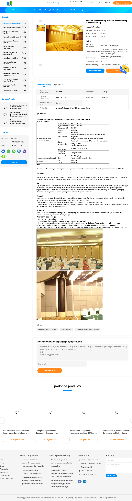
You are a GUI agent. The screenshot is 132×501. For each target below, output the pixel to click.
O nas (2, 466)
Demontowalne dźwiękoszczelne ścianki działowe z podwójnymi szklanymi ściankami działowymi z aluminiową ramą (18, 114)
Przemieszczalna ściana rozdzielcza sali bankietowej (31, 471)
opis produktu (59, 84)
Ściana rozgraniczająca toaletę (14, 32)
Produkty (3, 463)
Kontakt (14, 162)
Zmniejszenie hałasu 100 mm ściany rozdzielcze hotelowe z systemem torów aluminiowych (32, 480)
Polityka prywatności (7, 478)
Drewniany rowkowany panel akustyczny (14, 80)
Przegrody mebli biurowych (14, 37)
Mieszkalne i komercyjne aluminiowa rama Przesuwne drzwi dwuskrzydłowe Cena (18, 106)
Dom (1, 460)
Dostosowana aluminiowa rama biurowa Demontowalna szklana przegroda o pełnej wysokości (18, 121)
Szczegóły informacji (44, 84)
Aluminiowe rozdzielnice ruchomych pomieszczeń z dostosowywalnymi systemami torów (32, 463)
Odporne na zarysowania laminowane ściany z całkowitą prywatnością (61, 463)
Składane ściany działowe (14, 23)
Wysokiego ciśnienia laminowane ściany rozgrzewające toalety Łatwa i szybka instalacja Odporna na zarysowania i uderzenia (62, 484)
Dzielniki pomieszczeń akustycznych (14, 53)
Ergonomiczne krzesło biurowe (14, 42)
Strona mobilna (5, 475)
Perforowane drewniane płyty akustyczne (14, 74)
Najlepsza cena (95, 71)
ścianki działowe (66, 329)
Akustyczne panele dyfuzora (14, 86)
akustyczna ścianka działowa (47, 329)
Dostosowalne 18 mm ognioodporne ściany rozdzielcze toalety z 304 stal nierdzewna (62, 473)
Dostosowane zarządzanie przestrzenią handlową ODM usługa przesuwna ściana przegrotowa (83, 433)
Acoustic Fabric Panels (14, 91)
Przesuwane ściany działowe (14, 63)
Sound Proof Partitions (14, 58)
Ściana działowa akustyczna (14, 47)
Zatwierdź (50, 370)
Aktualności (4, 469)
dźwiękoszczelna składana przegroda (88, 329)
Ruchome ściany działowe (14, 27)
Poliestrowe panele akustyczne (14, 68)
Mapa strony (4, 472)
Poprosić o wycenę (122, 3)
